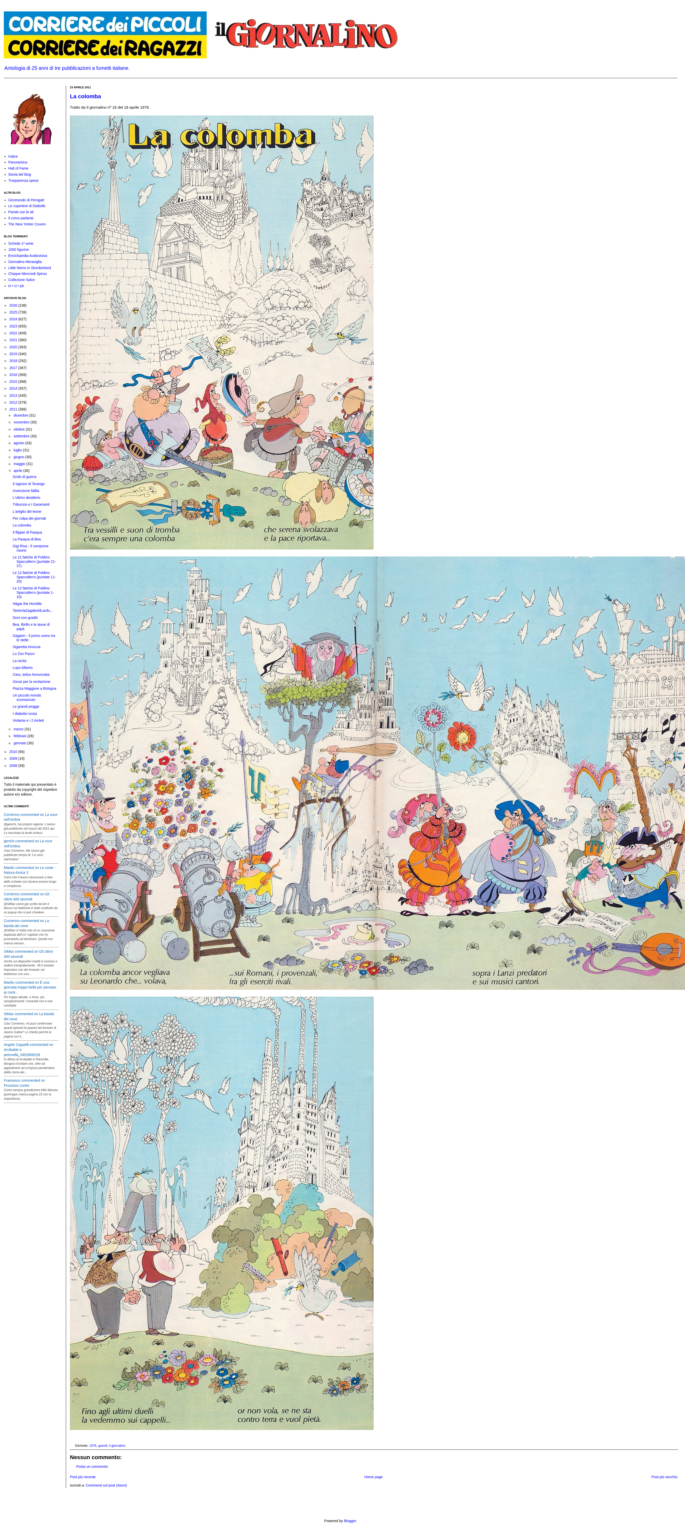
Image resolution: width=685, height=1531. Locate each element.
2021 (13, 340)
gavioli (103, 1445)
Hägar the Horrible (27, 604)
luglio (18, 450)
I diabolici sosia (25, 714)
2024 (13, 319)
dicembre (21, 415)
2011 (13, 409)
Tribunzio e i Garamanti (31, 504)
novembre (21, 422)
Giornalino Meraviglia (25, 262)
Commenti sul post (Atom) (106, 1485)
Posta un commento (92, 1466)
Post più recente (83, 1477)
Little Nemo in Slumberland (29, 268)
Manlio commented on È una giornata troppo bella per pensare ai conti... (30, 987)
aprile (18, 471)
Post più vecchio (664, 1477)
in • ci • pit (16, 286)
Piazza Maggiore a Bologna (34, 688)
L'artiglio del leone (27, 511)
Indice (13, 156)
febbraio (20, 736)
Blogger (350, 1521)
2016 (13, 375)
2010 (13, 752)
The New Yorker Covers (27, 224)
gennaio (20, 743)
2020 (13, 347)
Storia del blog (19, 174)
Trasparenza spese (23, 180)
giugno (19, 457)
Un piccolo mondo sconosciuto (27, 697)
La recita (19, 661)
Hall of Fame (18, 168)
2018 (13, 361)
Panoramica (17, 162)
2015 (13, 382)
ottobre (19, 429)
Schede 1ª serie (21, 243)
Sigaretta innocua (26, 647)
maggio (19, 464)
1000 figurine (18, 250)
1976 (93, 1445)
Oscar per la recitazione (31, 682)
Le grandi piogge (26, 706)
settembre (21, 436)
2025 (13, 312)
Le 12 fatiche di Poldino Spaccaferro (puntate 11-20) (34, 577)
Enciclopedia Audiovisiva (27, 256)
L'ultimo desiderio (26, 498)
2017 (13, 368)
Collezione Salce (21, 280)
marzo (18, 729)
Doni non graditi (25, 618)
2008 (13, 766)
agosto (19, 443)
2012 (13, 402)
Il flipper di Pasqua (27, 532)
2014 (13, 388)
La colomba (85, 96)
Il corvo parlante (21, 218)
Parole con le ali (21, 212)
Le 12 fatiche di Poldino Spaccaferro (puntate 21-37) (34, 561)
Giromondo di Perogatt (26, 200)
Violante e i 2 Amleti (28, 720)
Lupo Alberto (23, 668)
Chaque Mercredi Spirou (27, 274)
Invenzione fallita (26, 491)
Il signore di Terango (29, 484)
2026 (13, 305)
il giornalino (117, 1445)
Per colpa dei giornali (29, 518)
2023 (13, 326)
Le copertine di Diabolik (26, 206)
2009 (13, 758)
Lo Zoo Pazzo (24, 654)
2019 (13, 354)
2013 (13, 395)
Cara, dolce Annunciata (31, 674)
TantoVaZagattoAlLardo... (33, 610)
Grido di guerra (24, 477)
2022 (13, 333)
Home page (373, 1477)
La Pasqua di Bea (27, 539)
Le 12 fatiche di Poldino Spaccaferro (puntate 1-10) (33, 592)
